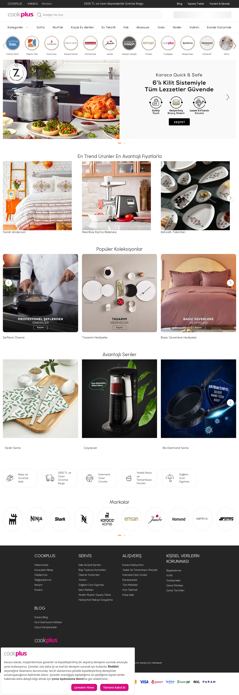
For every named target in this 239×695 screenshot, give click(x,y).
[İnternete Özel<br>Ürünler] (100, 478)
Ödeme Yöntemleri (89, 575)
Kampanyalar (129, 580)
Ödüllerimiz (40, 575)
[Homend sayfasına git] (179, 519)
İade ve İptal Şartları (90, 565)
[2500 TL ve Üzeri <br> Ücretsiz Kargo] (60, 478)
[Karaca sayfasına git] (13, 519)
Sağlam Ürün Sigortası (91, 585)
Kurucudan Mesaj (43, 570)
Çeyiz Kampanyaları (45, 627)
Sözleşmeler (173, 580)
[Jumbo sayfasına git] (155, 519)
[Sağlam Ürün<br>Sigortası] (179, 478)
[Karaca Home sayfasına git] (108, 519)
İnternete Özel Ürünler (134, 575)
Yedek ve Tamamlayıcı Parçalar (140, 570)
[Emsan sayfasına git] (131, 519)
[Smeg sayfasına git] (226, 519)
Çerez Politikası (174, 585)
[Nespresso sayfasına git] (84, 519)
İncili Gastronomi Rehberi (48, 622)
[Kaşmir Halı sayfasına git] (202, 519)
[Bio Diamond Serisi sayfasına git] (198, 408)
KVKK (169, 575)
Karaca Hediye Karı (133, 565)
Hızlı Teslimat (130, 589)
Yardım (83, 580)
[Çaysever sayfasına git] (119, 408)
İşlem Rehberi (86, 589)
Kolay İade (128, 594)
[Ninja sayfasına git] (37, 519)
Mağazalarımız (43, 580)
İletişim (38, 585)
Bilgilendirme (173, 570)
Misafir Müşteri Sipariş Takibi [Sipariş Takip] (95, 594)
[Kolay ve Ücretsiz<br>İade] (20, 478)
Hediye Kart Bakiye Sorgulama (96, 599)
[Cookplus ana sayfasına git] (46, 640)
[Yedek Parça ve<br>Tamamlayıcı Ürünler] (139, 478)
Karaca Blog (41, 617)
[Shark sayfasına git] (60, 519)
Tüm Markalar (130, 585)
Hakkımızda (41, 565)
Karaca (38, 589)
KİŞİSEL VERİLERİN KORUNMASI (182, 558)
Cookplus (44, 555)
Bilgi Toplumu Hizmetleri (92, 570)
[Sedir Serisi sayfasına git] (40, 408)
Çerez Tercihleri (175, 590)
